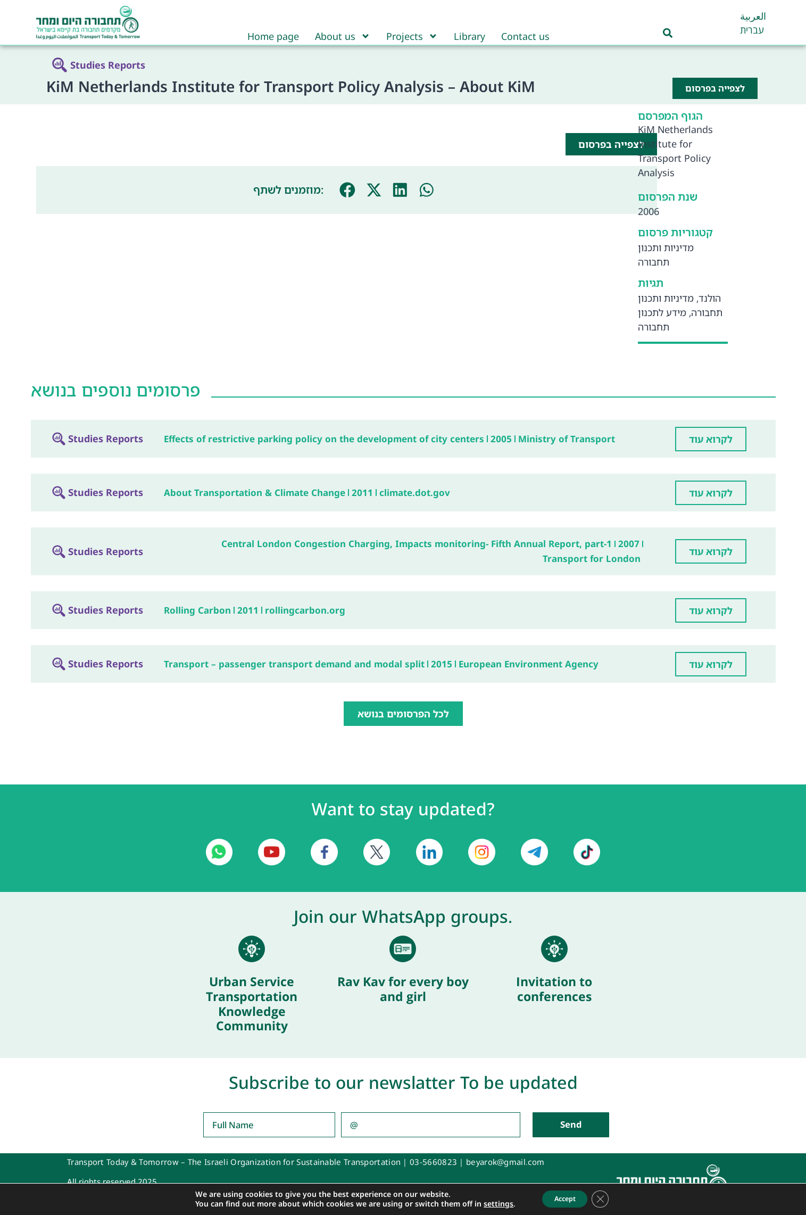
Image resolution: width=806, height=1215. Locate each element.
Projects (412, 36)
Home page (273, 36)
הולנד (710, 298)
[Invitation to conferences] (554, 949)
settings (492, 1203)
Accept (563, 1198)
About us (342, 36)
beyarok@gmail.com (505, 1161)
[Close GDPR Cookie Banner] (605, 1198)
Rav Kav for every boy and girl (403, 989)
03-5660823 (433, 1161)
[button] (347, 190)
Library (469, 36)
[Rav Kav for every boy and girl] (402, 949)
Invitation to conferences (554, 989)
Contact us (525, 36)
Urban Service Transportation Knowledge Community (251, 1003)
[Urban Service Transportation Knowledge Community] (251, 949)
